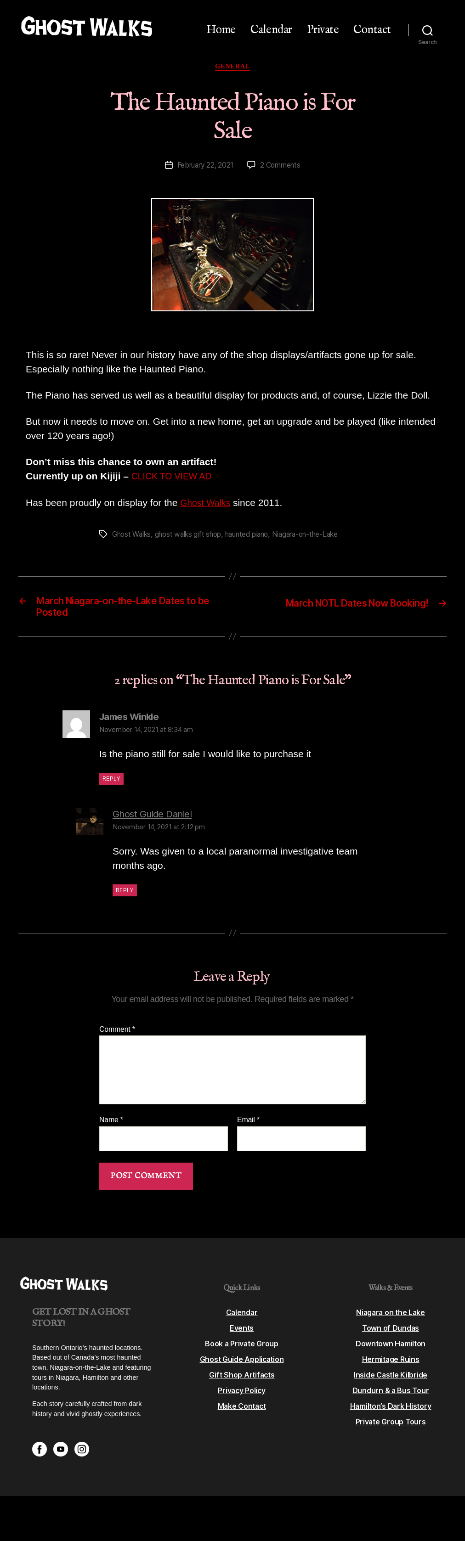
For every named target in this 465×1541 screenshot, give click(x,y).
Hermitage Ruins (390, 1364)
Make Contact (242, 1411)
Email (248, 1125)
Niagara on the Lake (390, 1317)
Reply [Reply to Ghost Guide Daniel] (125, 895)
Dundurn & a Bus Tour (390, 1395)
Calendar (271, 30)
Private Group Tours (390, 1427)
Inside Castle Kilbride (390, 1380)
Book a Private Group (242, 1349)
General (232, 67)
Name (111, 1125)
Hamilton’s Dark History (390, 1411)
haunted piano (255, 535)
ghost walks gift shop (193, 535)
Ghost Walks (207, 504)
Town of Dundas (390, 1333)
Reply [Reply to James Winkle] (111, 784)
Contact (372, 30)
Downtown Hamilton (390, 1349)
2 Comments (281, 167)
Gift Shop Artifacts (241, 1380)
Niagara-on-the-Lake (317, 535)
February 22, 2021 (204, 167)
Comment (117, 1035)
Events (241, 1333)
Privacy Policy (241, 1395)
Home (221, 30)
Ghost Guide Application (242, 1364)
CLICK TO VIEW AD (174, 477)
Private (323, 30)
